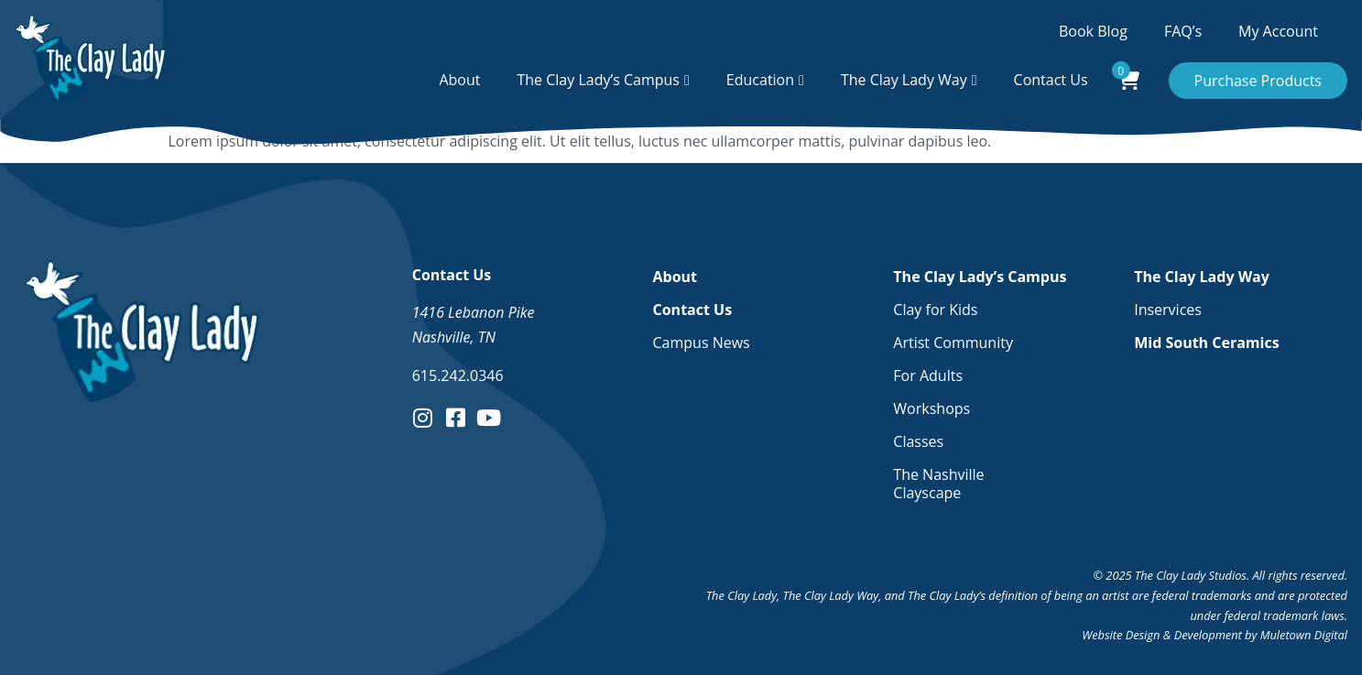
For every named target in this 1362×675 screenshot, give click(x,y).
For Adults (928, 375)
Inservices (1168, 309)
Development (1208, 634)
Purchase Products (1258, 81)
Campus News (701, 342)
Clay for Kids (935, 309)
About (459, 80)
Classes (918, 441)
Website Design (1121, 634)
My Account (1278, 31)
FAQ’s (1183, 31)
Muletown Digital (1303, 634)
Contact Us (1051, 80)
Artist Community (953, 342)
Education (760, 80)
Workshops (931, 408)
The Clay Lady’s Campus (598, 80)
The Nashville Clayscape (938, 483)
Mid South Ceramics (1206, 342)
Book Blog (1093, 31)
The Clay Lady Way (904, 80)
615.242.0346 (458, 375)
